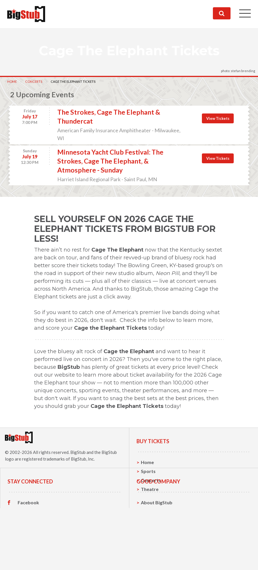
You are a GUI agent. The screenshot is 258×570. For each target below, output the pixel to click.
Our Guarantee (157, 560)
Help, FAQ (152, 551)
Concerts (33, 81)
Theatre (150, 489)
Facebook (28, 533)
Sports (148, 471)
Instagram (29, 551)
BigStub (78, 452)
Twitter (26, 542)
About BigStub (156, 533)
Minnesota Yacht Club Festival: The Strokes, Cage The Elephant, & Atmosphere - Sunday (110, 161)
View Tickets (217, 118)
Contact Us (153, 542)
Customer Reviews (38, 560)
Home (12, 81)
